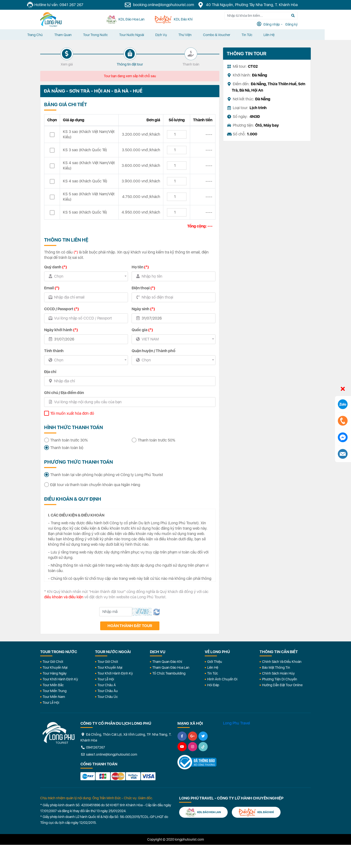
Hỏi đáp (213, 685)
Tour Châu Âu (108, 691)
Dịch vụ (177, 35)
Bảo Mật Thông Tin (276, 667)
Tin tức (265, 35)
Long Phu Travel (236, 723)
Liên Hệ (288, 35)
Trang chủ (48, 35)
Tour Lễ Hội (51, 702)
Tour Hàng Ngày (55, 673)
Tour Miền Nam (54, 697)
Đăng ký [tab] (304, 25)
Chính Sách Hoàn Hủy (278, 673)
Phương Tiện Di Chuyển (279, 679)
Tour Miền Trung (55, 691)
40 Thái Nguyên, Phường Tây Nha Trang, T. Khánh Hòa (261, 5)
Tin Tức (212, 673)
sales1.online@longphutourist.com (108, 754)
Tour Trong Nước (109, 35)
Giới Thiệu (214, 662)
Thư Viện (201, 35)
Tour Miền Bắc (53, 685)
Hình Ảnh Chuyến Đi (222, 679)
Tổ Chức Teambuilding (168, 673)
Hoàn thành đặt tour (129, 625)
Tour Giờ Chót (53, 662)
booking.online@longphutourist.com (172, 5)
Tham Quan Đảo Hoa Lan (170, 667)
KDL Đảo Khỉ (257, 812)
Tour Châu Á (107, 685)
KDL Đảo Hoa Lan (203, 812)
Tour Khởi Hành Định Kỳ (60, 679)
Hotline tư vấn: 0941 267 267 (68, 5)
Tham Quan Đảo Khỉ (167, 662)
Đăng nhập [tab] (284, 25)
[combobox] (86, 276)
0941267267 (92, 747)
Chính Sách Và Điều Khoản (282, 662)
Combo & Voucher (233, 35)
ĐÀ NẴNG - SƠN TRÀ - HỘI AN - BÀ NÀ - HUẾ (94, 91)
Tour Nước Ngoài (146, 35)
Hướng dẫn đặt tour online (282, 685)
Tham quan (76, 35)
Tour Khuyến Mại (55, 667)
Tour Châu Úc (108, 697)
